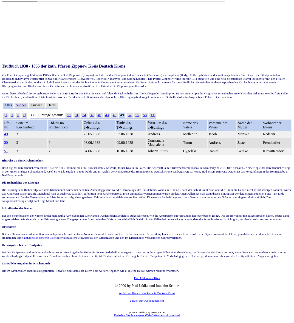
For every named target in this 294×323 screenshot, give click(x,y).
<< (69, 115)
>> (153, 115)
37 (92, 115)
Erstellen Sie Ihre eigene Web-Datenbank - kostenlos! (147, 315)
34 (84, 115)
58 (145, 115)
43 (107, 115)
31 (77, 115)
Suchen (21, 105)
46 (114, 115)
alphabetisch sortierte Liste (39, 237)
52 (130, 115)
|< (5, 115)
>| (24, 115)
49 (6, 134)
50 (6, 142)
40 (99, 115)
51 (6, 151)
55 (137, 115)
